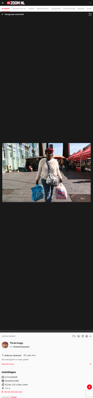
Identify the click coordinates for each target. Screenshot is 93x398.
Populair (31, 8)
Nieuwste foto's (43, 8)
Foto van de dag (69, 8)
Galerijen (81, 8)
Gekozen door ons (19, 8)
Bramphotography (22, 347)
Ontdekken (6, 8)
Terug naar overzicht (13, 14)
